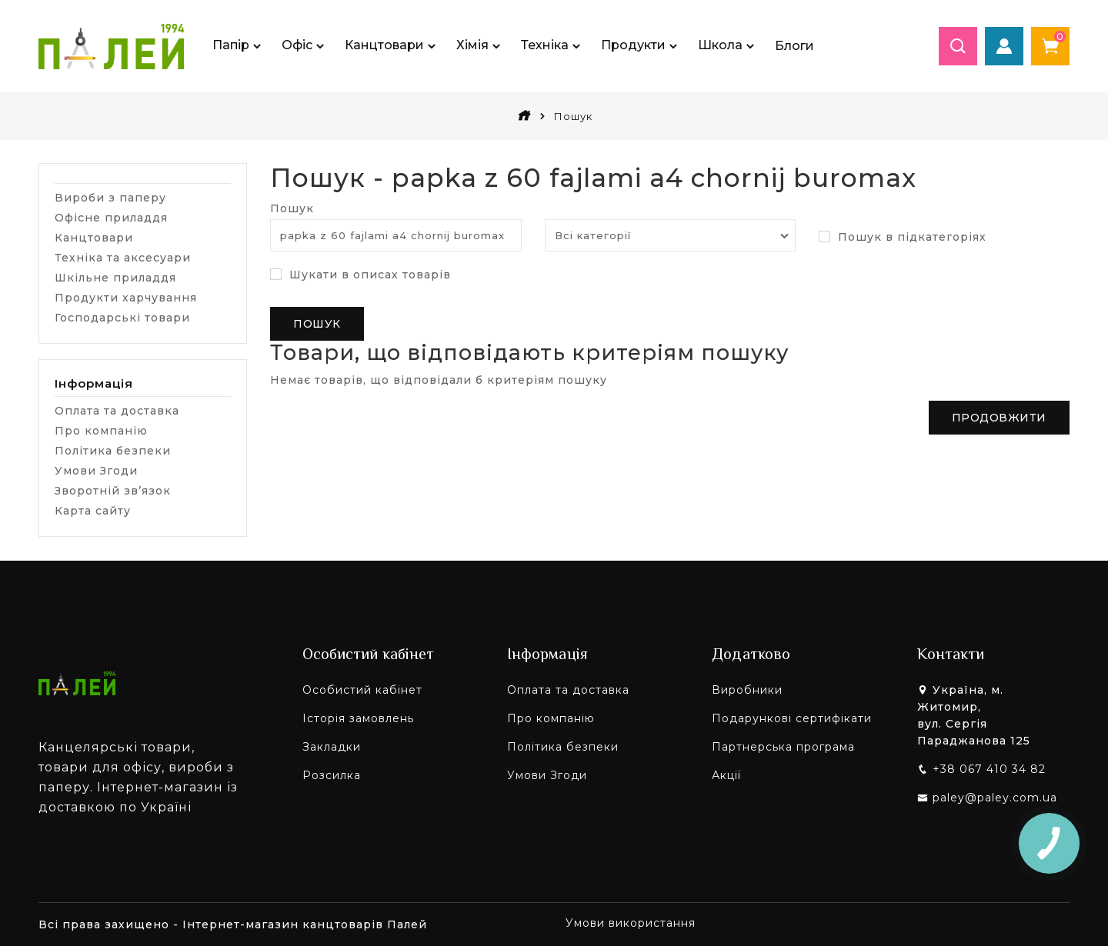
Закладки (331, 747)
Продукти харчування (126, 298)
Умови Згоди (96, 471)
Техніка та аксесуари (123, 258)
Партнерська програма (783, 747)
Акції (726, 775)
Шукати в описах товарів (360, 275)
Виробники (747, 690)
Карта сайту (93, 511)
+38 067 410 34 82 (989, 769)
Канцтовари (94, 238)
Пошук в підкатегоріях (902, 237)
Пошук (573, 116)
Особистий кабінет (362, 690)
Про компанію (101, 431)
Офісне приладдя (111, 218)
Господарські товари (122, 318)
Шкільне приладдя (115, 278)
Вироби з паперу (110, 198)
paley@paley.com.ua (995, 797)
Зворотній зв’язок (113, 491)
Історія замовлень (358, 718)
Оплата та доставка (117, 411)
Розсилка (331, 775)
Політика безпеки (113, 451)
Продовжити (999, 418)
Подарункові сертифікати (792, 718)
